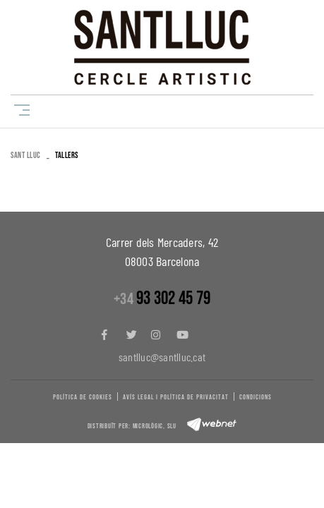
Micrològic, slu (154, 426)
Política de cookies (82, 397)
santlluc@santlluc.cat (162, 356)
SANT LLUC (26, 155)
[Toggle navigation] (19, 110)
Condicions (255, 397)
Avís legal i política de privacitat (176, 397)
